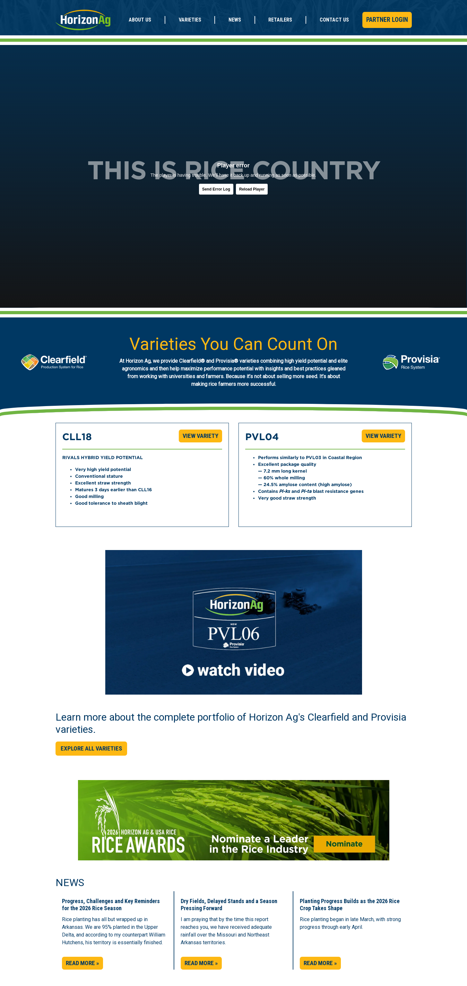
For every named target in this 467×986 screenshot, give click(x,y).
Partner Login (387, 19)
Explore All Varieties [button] (91, 748)
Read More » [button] (82, 963)
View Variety (200, 436)
